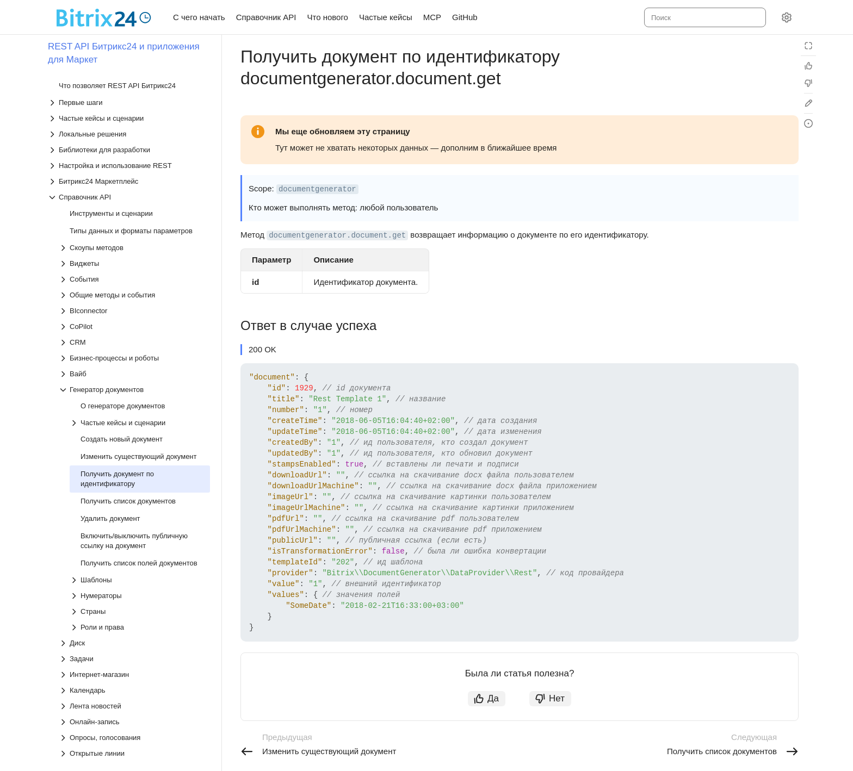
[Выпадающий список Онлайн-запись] (134, 457)
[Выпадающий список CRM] (134, 78)
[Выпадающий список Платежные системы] (134, 505)
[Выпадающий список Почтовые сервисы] (134, 568)
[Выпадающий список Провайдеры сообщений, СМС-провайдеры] (134, 588)
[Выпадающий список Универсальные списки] (134, 686)
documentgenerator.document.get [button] (337, 235)
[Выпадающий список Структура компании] (134, 639)
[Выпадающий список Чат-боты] (134, 749)
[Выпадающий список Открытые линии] (134, 489)
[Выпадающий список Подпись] (134, 520)
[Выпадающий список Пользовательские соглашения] (134, 552)
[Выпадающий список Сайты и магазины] (134, 623)
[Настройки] (786, 17)
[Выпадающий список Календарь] (134, 426)
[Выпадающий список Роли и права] (140, 363)
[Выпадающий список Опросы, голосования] (134, 473)
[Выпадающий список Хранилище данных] (134, 718)
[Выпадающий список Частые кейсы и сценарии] (140, 158)
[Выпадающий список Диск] (134, 379)
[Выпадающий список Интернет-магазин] (134, 410)
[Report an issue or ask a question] (808, 123)
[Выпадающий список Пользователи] (134, 536)
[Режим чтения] (808, 45)
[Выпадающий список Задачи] (134, 394)
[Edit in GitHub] (808, 103)
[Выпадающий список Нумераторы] (140, 331)
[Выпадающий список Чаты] (134, 734)
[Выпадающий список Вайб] (134, 109)
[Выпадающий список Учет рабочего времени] (134, 702)
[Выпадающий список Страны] (140, 347)
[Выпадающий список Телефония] (134, 655)
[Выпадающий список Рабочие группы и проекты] (134, 607)
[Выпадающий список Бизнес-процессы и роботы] (134, 94)
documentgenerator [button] (317, 189)
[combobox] (704, 17)
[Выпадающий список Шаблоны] (140, 316)
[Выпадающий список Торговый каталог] (134, 671)
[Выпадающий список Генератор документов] (134, 125)
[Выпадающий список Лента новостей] (134, 442)
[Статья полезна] (808, 65)
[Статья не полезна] (808, 83)
